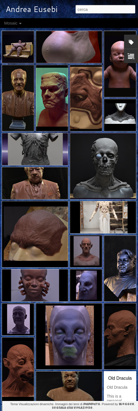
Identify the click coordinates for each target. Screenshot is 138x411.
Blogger (126, 404)
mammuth (91, 404)
